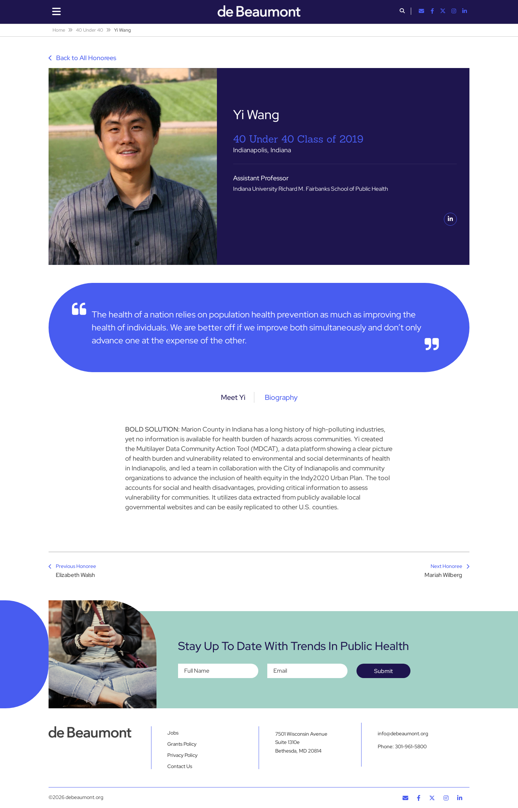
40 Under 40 (89, 30)
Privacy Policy (182, 755)
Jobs (172, 733)
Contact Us (179, 766)
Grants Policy (181, 744)
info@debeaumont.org (403, 733)
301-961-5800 (411, 746)
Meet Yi (233, 397)
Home (59, 30)
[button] (402, 11)
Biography (281, 397)
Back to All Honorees (82, 58)
